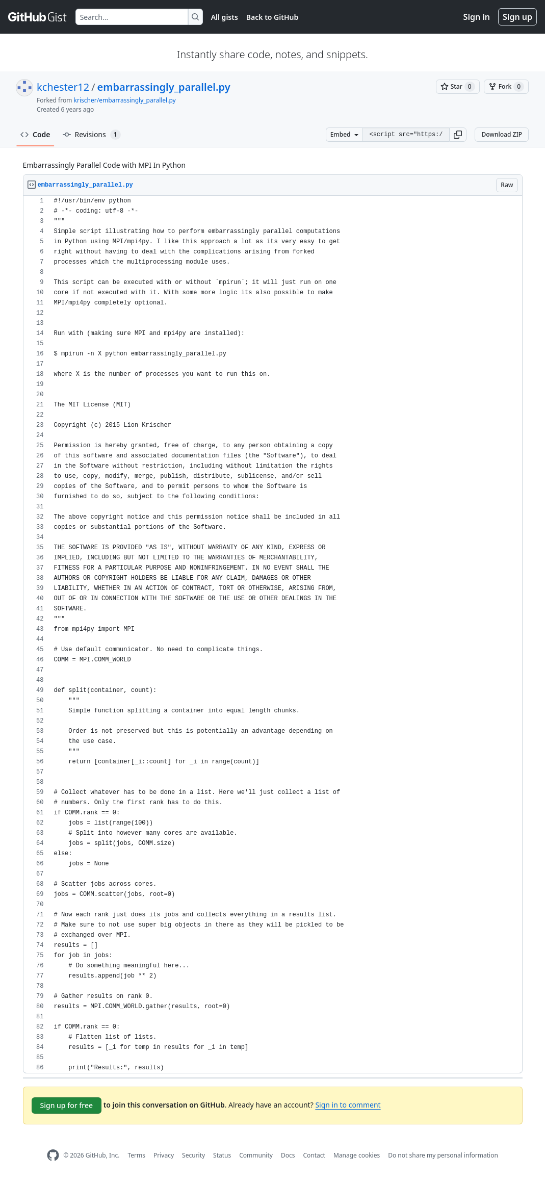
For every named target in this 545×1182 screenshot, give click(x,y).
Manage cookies (356, 1155)
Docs (288, 1155)
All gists (224, 17)
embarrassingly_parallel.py (163, 87)
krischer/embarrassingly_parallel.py (125, 100)
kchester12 (63, 87)
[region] (272, 634)
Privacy (163, 1155)
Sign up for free (66, 1105)
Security (193, 1155)
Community (256, 1155)
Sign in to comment (347, 1105)
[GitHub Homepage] (53, 1155)
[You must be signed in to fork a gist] (506, 87)
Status (222, 1155)
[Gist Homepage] (37, 17)
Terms (136, 1155)
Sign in (476, 16)
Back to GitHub (272, 17)
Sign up (517, 16)
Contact (314, 1155)
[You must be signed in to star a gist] (458, 87)
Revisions (92, 135)
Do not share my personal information (443, 1155)
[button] (457, 134)
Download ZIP (501, 134)
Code (35, 134)
